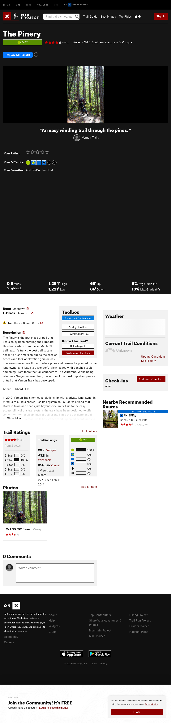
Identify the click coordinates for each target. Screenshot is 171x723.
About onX (11, 636)
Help (52, 620)
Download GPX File (78, 333)
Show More (14, 417)
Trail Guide (90, 16)
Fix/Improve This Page (78, 352)
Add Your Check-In (151, 379)
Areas (76, 42)
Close (137, 712)
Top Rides (125, 16)
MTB (18, 4)
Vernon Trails (90, 137)
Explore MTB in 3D (18, 54)
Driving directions (78, 326)
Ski (56, 4)
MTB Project (97, 635)
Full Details (89, 430)
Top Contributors (100, 614)
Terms (94, 663)
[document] (137, 707)
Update (153, 356)
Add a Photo (89, 486)
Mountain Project (100, 629)
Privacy (103, 663)
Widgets (54, 625)
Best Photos (108, 16)
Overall (55, 465)
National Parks (138, 631)
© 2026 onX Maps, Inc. (75, 663)
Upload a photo (78, 345)
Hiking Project (138, 614)
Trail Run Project (140, 620)
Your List (47, 169)
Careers (9, 641)
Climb (6, 4)
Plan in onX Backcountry (78, 317)
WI (86, 42)
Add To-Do (33, 169)
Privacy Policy (151, 704)
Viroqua (127, 42)
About (53, 614)
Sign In (160, 16)
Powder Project (139, 625)
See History (148, 360)
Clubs (52, 631)
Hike (29, 4)
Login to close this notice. (54, 707)
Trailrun (43, 4)
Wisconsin (45, 459)
